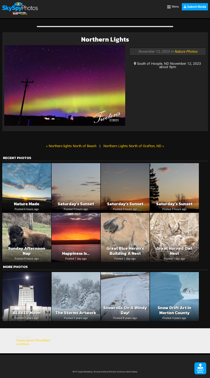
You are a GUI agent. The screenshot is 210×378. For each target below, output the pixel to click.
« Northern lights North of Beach (71, 146)
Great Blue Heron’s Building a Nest (125, 251)
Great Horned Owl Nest (174, 251)
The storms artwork (75, 312)
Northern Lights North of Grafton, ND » (133, 146)
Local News (22, 344)
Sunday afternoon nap (26, 251)
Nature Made (26, 203)
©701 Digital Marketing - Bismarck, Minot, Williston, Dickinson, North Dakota (105, 372)
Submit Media (195, 7)
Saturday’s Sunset (76, 203)
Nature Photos (185, 51)
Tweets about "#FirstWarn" (33, 340)
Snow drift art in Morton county (174, 310)
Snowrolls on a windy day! (125, 310)
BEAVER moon (27, 312)
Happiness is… (76, 253)
